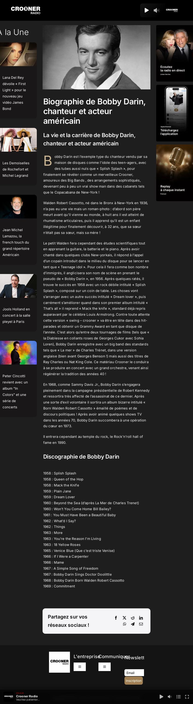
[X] (124, 618)
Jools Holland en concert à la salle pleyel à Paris (16, 315)
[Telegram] (133, 624)
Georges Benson (91, 356)
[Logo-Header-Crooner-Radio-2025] (25, 8)
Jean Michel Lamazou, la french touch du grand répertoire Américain (16, 242)
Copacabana (65, 192)
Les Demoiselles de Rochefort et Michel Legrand (16, 169)
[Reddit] (133, 618)
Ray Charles (53, 362)
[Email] (141, 624)
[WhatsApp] (125, 624)
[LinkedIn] (141, 618)
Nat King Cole (80, 362)
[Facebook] (116, 618)
